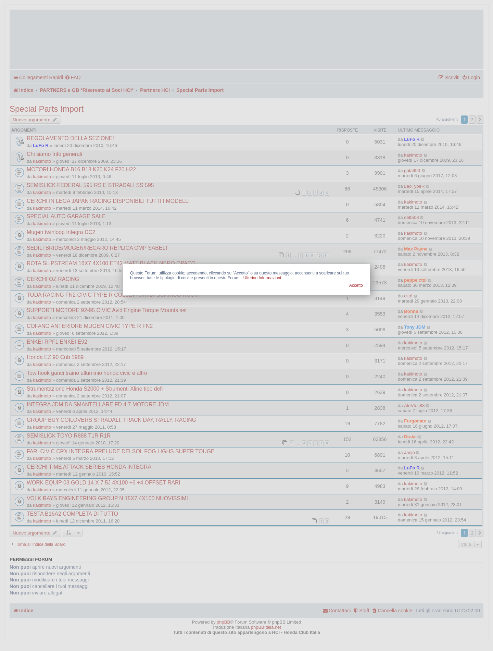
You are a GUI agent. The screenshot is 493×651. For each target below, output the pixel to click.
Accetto (356, 285)
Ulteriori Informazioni (262, 277)
